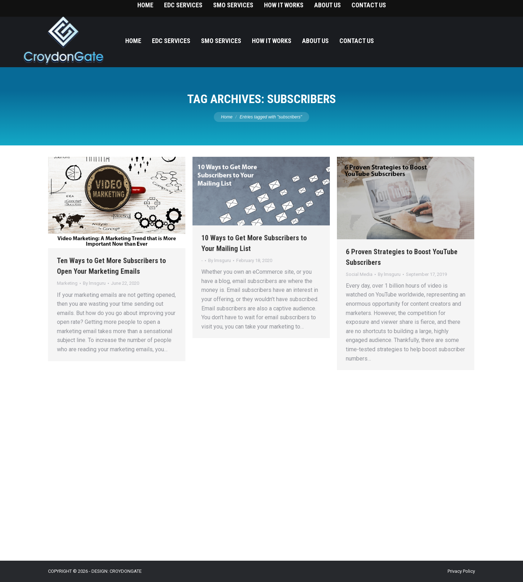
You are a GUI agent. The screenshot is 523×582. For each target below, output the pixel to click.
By (94, 283)
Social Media (359, 274)
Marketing (67, 283)
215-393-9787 (491, 7)
